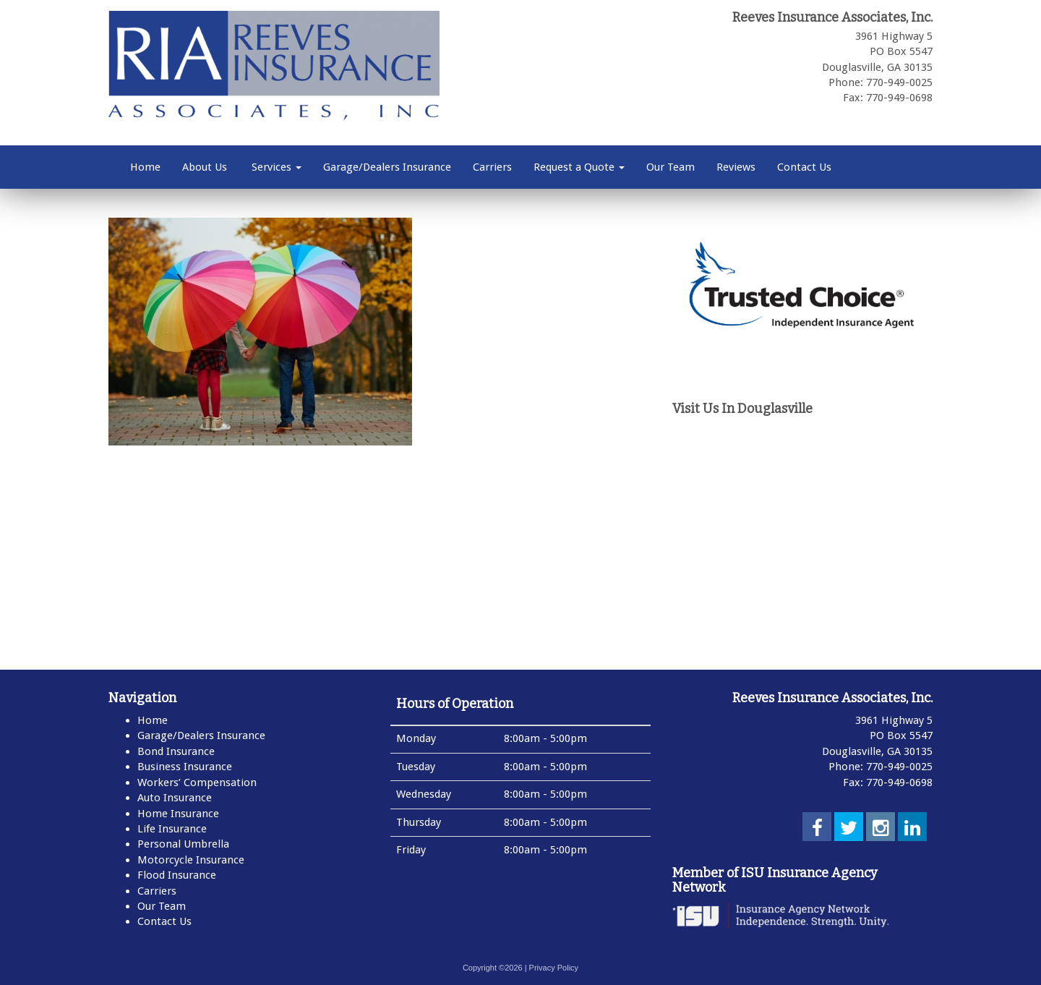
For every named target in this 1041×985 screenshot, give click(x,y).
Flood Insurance (176, 875)
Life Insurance (172, 828)
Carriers (492, 167)
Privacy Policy (553, 967)
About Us (204, 167)
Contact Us (804, 167)
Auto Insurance (174, 797)
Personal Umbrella (183, 843)
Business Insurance (184, 766)
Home (145, 167)
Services (275, 167)
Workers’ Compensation (197, 782)
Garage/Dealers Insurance (387, 167)
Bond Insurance (176, 751)
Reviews (735, 167)
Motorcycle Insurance (190, 859)
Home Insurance (178, 813)
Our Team (670, 167)
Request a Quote (579, 167)
